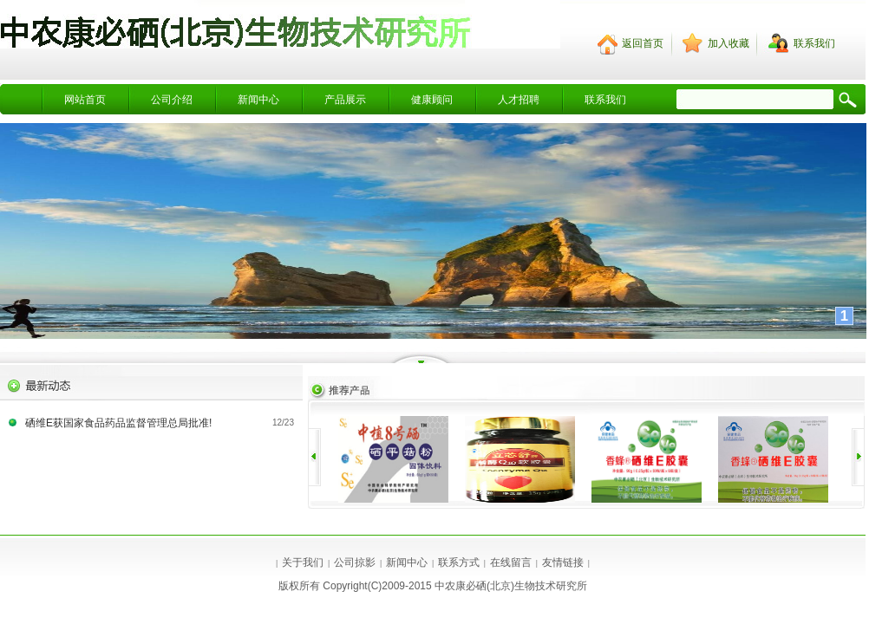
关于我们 (302, 562)
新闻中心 (258, 100)
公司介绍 (172, 100)
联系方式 (459, 562)
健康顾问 (432, 100)
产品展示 (345, 100)
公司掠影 (355, 562)
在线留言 (511, 562)
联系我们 (605, 100)
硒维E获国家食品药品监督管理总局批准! (118, 423)
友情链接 (563, 562)
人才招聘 (518, 100)
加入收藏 (728, 43)
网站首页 (85, 100)
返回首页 (642, 43)
